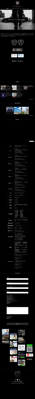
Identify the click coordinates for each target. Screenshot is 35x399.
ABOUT (10, 8)
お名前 (8, 277)
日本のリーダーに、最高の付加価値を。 (17, 19)
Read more (31, 99)
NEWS (18, 8)
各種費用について (17, 302)
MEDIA (21, 8)
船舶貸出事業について (17, 298)
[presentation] (13, 320)
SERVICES (13, 8)
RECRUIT (24, 8)
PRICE (16, 8)
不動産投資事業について (17, 299)
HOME (7, 8)
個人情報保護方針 (10, 316)
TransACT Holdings (17, 381)
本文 (7, 306)
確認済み (8, 318)
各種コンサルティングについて (17, 300)
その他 (17, 303)
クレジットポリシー (17, 374)
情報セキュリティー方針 (17, 373)
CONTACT (27, 8)
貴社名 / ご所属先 (9, 286)
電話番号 (8, 291)
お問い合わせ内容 (10, 295)
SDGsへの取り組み (17, 371)
